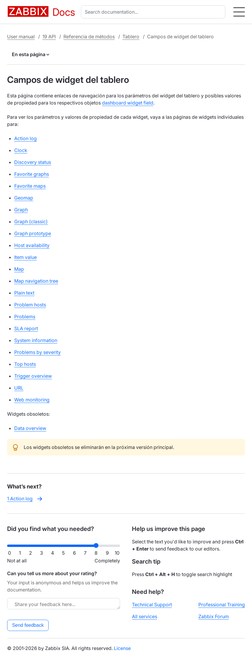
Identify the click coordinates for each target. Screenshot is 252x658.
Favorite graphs (31, 174)
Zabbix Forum (213, 616)
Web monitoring (32, 400)
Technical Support (152, 605)
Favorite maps (30, 186)
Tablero (130, 36)
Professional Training (221, 605)
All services (144, 616)
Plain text (24, 293)
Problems (24, 316)
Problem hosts (30, 305)
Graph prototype (32, 233)
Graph (21, 210)
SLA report (26, 328)
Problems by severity (37, 352)
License (122, 648)
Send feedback (28, 625)
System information (35, 340)
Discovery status (32, 162)
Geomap (23, 198)
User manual (21, 36)
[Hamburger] (239, 12)
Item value (25, 257)
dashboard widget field (127, 103)
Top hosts (25, 364)
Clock (20, 150)
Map (19, 269)
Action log (25, 138)
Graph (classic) (31, 221)
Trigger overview (33, 376)
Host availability (32, 245)
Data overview (30, 428)
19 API (49, 36)
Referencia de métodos (89, 36)
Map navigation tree (36, 281)
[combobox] (154, 12)
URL (18, 388)
